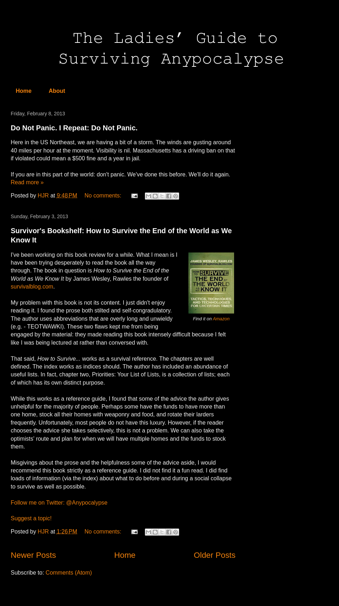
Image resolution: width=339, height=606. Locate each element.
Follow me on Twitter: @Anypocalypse (59, 503)
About (57, 91)
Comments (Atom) (69, 573)
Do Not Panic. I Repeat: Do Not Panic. (74, 128)
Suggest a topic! (31, 518)
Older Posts (215, 555)
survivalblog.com (32, 287)
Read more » (27, 182)
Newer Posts (33, 555)
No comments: (104, 195)
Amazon (221, 318)
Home (23, 91)
